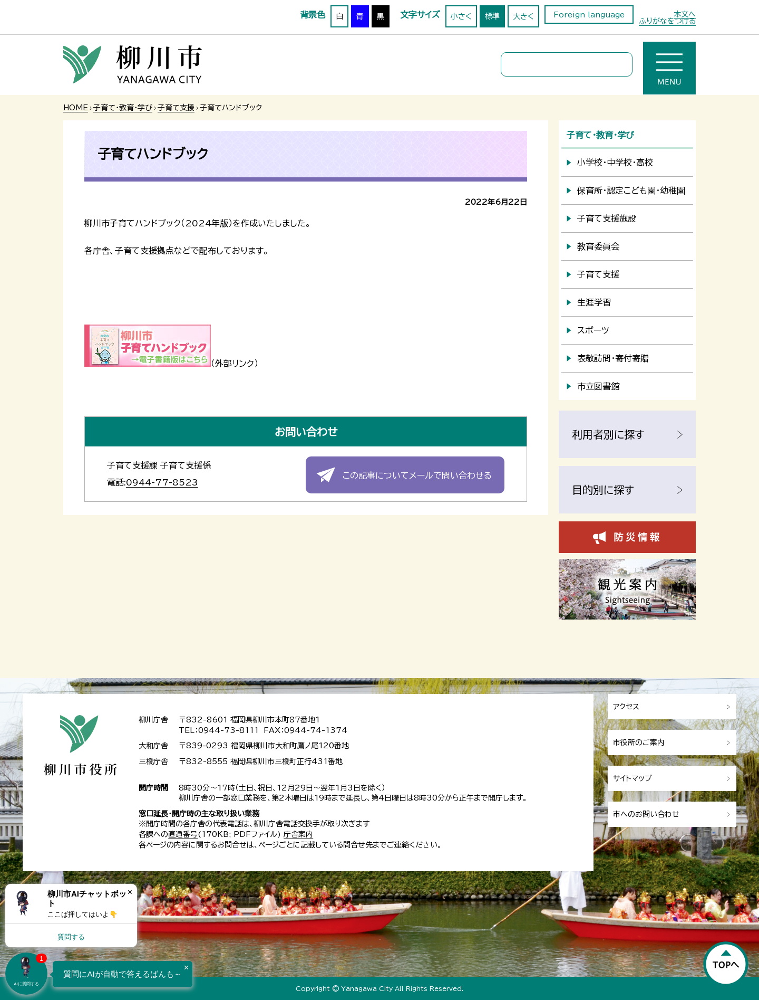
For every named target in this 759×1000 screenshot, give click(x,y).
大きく (523, 16)
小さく (461, 16)
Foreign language (589, 14)
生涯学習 (594, 302)
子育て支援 (176, 107)
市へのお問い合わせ (646, 814)
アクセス (626, 706)
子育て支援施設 (606, 218)
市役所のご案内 (639, 742)
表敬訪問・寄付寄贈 (613, 358)
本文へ (685, 14)
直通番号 (183, 834)
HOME (75, 107)
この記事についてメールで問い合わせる (417, 475)
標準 (492, 16)
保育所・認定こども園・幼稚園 (631, 190)
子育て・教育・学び (122, 107)
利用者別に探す (608, 434)
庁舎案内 (298, 834)
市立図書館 (598, 386)
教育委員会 (598, 246)
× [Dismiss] (130, 892)
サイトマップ (632, 778)
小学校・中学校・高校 (615, 162)
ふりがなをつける (667, 21)
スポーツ (593, 330)
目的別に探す (603, 489)
